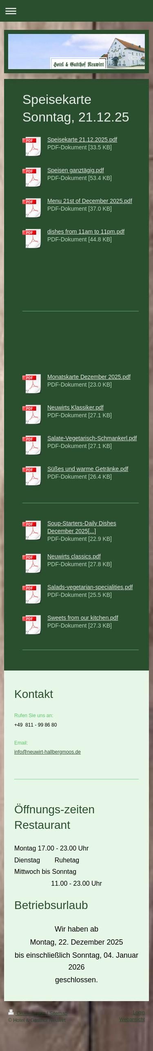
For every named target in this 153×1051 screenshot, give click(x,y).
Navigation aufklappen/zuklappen (76, 11)
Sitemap (58, 1013)
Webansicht (132, 1019)
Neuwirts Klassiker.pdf (75, 407)
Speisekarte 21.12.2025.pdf (82, 139)
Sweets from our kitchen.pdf (82, 617)
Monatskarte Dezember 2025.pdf (89, 377)
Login (139, 1012)
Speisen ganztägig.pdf (75, 170)
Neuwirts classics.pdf (74, 556)
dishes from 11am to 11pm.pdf (85, 231)
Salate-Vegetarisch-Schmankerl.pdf (92, 438)
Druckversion (27, 1013)
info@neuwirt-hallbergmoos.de (47, 752)
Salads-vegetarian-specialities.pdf (90, 587)
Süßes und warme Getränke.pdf (87, 469)
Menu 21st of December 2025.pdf (89, 201)
